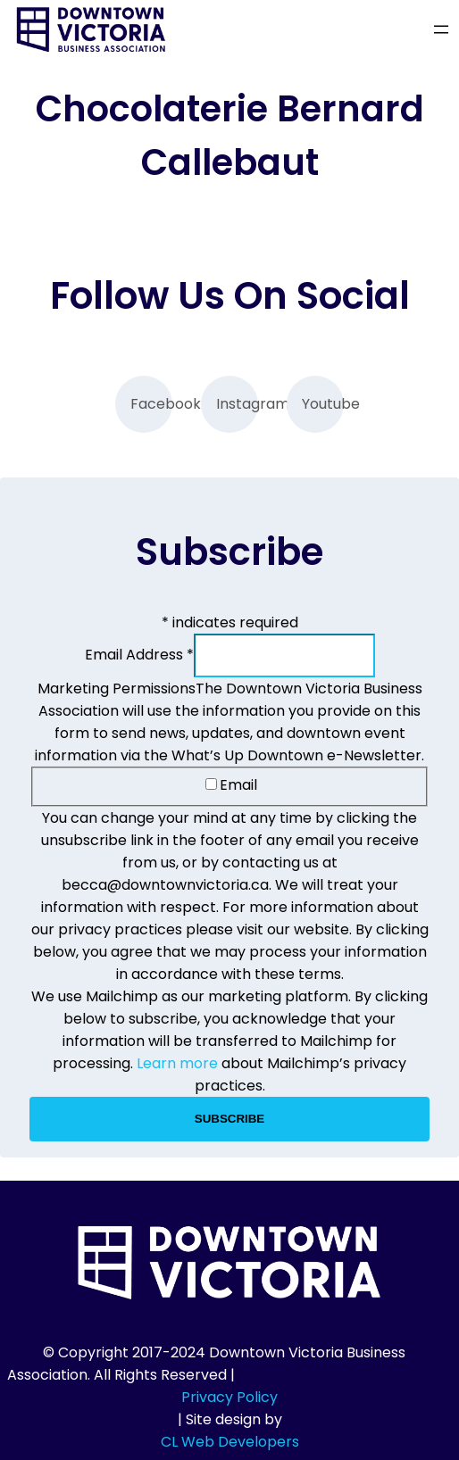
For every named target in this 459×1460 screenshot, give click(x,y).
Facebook (151, 404)
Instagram (237, 404)
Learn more (177, 1063)
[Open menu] (441, 29)
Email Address (139, 654)
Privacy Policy (229, 1397)
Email (231, 785)
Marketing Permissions (117, 688)
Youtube (323, 404)
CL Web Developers (230, 1441)
